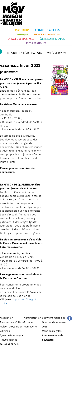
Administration (32, 318)
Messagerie (30, 327)
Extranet (29, 322)
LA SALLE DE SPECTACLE (20, 39)
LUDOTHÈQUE (20, 34)
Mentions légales (51, 331)
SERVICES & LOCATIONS (46, 34)
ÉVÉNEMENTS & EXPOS (52, 39)
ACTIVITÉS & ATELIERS (47, 30)
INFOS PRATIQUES (36, 43)
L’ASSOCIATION (21, 30)
